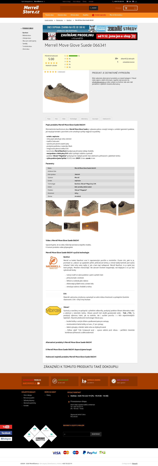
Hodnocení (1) (106, 119)
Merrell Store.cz (31, 10)
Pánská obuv (49, 15)
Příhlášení (118, 8)
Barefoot (69, 20)
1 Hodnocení (61, 72)
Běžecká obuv (27, 35)
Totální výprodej (100, 15)
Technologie (73, 119)
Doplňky (85, 15)
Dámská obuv (62, 15)
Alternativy (84, 119)
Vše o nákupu (76, 1)
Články (84, 1)
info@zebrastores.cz (99, 82)
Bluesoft (134, 463)
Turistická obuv (27, 46)
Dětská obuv (75, 15)
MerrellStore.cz (38, 1)
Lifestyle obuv (27, 38)
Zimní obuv (26, 49)
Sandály (25, 44)
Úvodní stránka (49, 20)
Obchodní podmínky (30, 403)
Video (63, 119)
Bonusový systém (29, 398)
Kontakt (91, 1)
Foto (56, 119)
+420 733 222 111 (119, 1)
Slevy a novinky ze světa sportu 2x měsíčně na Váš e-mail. (80, 429)
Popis (48, 119)
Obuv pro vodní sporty (29, 41)
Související (95, 119)
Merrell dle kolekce (116, 15)
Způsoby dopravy (29, 400)
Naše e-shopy (67, 1)
